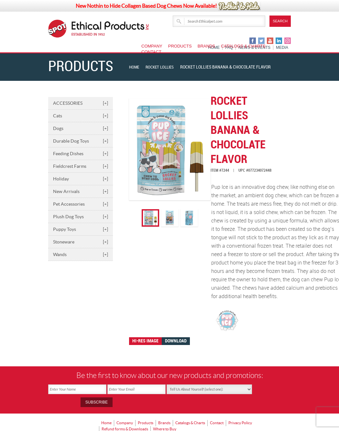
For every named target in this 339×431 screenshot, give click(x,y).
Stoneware (80, 242)
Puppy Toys (80, 229)
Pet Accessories (80, 204)
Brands (206, 46)
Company (151, 46)
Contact (151, 51)
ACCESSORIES (80, 103)
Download (176, 341)
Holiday (80, 179)
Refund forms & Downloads (125, 413)
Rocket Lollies (162, 67)
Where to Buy (164, 413)
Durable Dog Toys (80, 141)
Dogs (80, 128)
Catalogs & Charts (243, 46)
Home (134, 67)
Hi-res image (145, 341)
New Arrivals (80, 191)
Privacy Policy (240, 409)
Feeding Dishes (80, 153)
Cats (80, 116)
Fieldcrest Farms (80, 166)
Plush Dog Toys (80, 217)
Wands (80, 254)
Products (180, 46)
